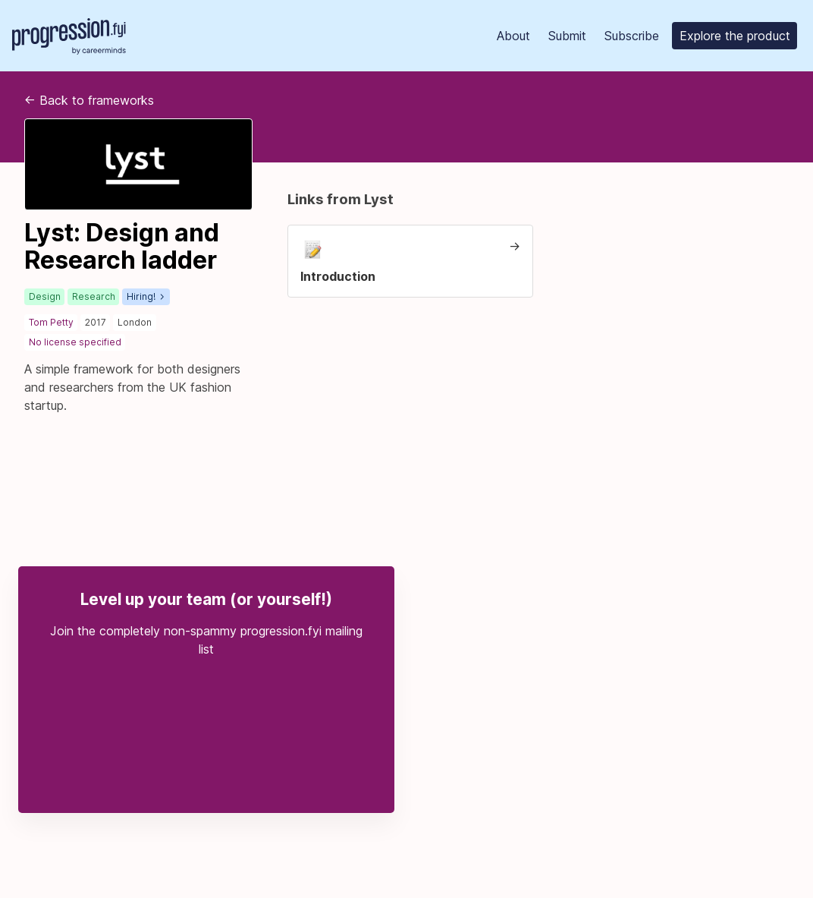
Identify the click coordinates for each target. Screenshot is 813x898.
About (513, 35)
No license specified (75, 342)
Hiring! (145, 296)
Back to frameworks (89, 100)
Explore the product (735, 35)
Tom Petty (51, 322)
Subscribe (631, 35)
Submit (567, 35)
